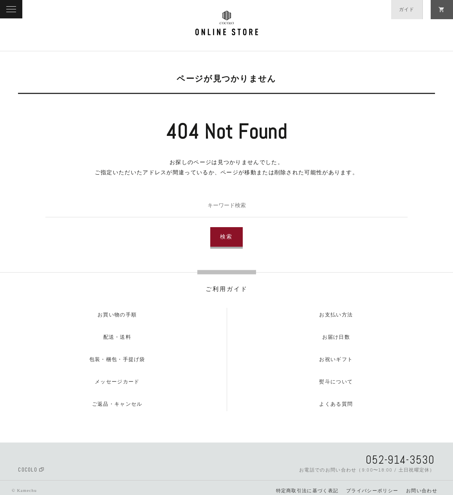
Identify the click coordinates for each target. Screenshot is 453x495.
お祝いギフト (336, 359)
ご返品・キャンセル (117, 404)
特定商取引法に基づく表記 (307, 490)
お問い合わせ (421, 490)
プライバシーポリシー (372, 490)
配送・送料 (117, 337)
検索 (226, 237)
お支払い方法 (336, 315)
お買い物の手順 (117, 315)
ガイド (407, 9)
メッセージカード (117, 382)
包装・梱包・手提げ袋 (117, 359)
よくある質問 (336, 404)
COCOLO (31, 469)
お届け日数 (336, 337)
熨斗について (336, 382)
